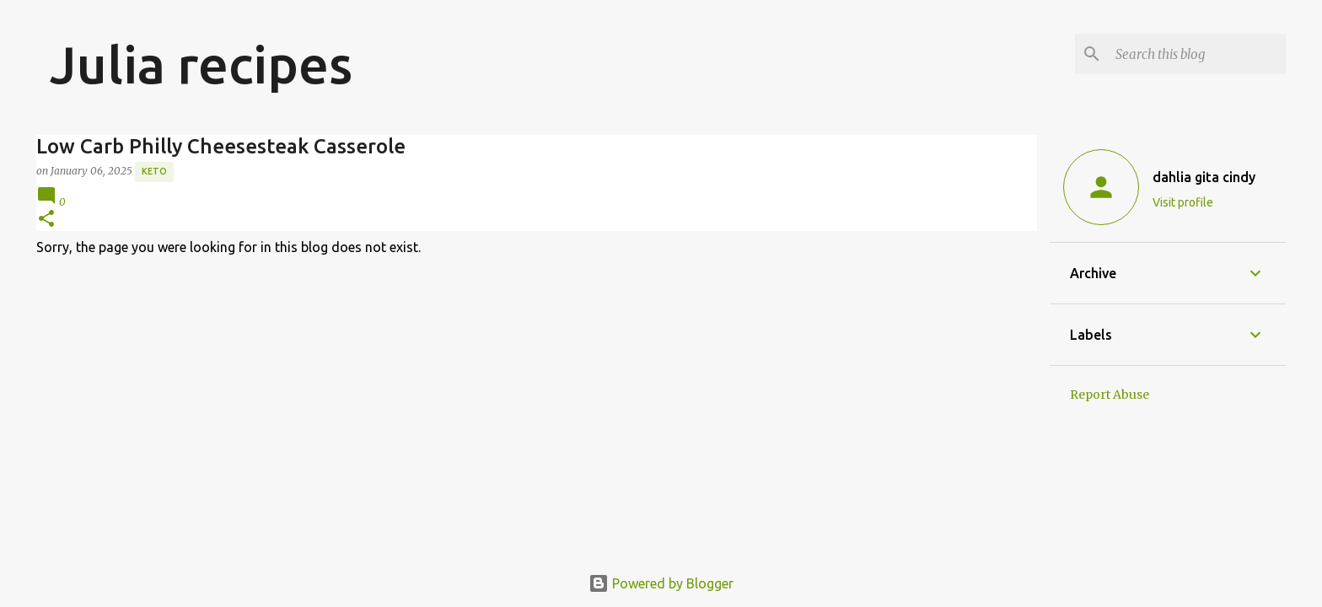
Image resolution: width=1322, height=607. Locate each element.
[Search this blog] (1197, 54)
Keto (154, 171)
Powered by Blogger (661, 583)
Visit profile (1183, 202)
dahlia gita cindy (1204, 177)
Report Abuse (1109, 394)
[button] (46, 219)
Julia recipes (201, 64)
